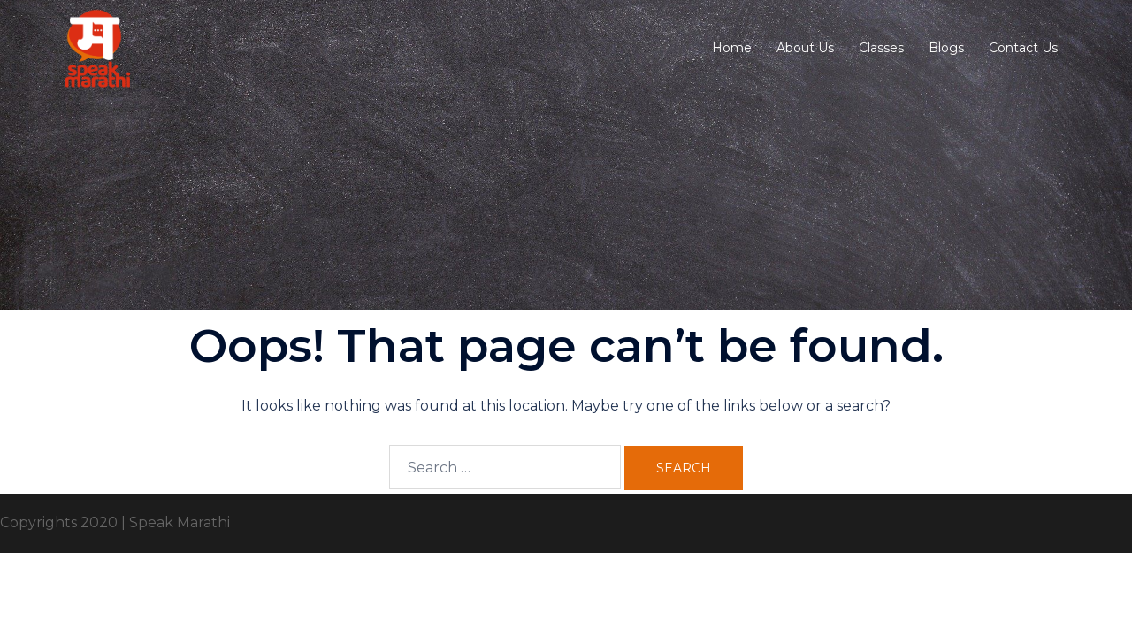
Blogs (946, 48)
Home (732, 48)
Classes (881, 48)
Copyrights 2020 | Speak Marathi (115, 522)
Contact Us (1023, 48)
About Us (805, 48)
